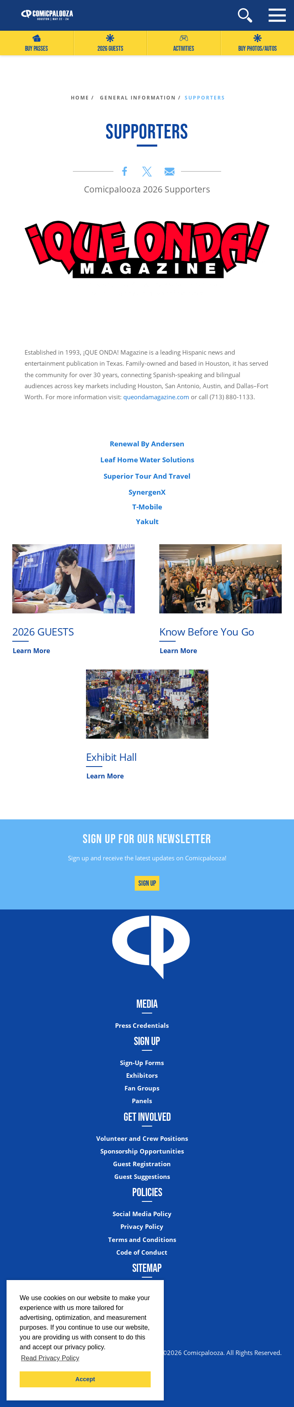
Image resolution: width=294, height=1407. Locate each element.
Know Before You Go (206, 631)
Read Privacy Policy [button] (50, 1358)
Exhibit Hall (111, 757)
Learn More (31, 650)
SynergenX (147, 492)
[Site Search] (245, 15)
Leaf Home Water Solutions (147, 459)
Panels (142, 1101)
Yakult (147, 521)
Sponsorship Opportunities (142, 1151)
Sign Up (147, 883)
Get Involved (147, 1116)
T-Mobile (147, 506)
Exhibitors (142, 1075)
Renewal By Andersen (147, 443)
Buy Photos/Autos (257, 43)
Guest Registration (142, 1164)
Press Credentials (142, 1025)
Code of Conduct (141, 1252)
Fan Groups (141, 1088)
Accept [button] (85, 1379)
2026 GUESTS (110, 43)
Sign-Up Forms (142, 1063)
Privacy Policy (141, 1227)
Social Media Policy (142, 1214)
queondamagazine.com (156, 397)
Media (147, 1003)
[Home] (43, 15)
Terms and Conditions (142, 1240)
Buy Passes (36, 43)
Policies (147, 1192)
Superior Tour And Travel (147, 476)
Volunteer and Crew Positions (142, 1139)
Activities (183, 43)
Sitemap (147, 1268)
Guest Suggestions (142, 1177)
